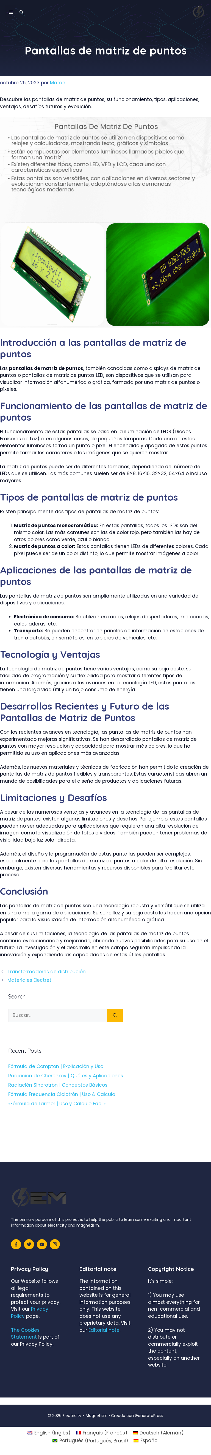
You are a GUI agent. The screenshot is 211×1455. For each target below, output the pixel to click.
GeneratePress (149, 1415)
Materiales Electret (29, 980)
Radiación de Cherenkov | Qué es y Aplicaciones (65, 1075)
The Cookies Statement (25, 1334)
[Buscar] (115, 1015)
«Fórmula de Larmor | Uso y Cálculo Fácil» (57, 1103)
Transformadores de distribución (46, 971)
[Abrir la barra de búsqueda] (21, 12)
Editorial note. (104, 1330)
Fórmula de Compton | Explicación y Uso (55, 1066)
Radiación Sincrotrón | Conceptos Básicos (57, 1085)
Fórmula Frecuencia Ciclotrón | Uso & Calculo (61, 1094)
